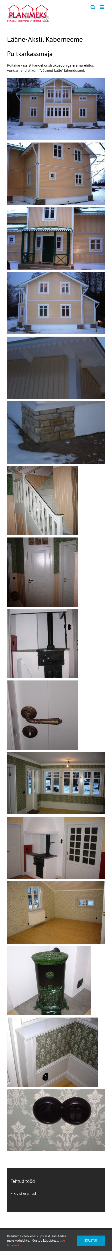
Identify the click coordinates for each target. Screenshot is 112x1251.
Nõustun (91, 1240)
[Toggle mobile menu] (102, 7)
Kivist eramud (24, 1193)
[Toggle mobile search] (93, 7)
